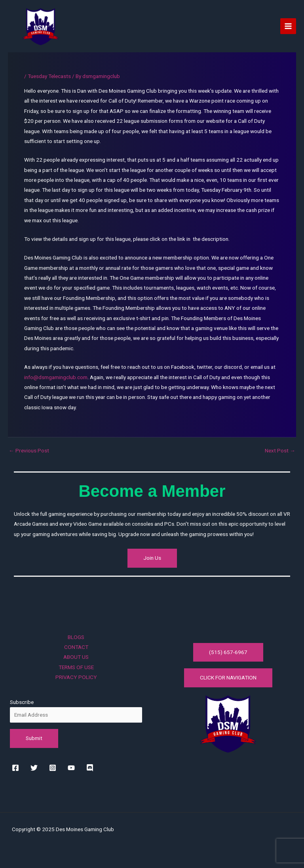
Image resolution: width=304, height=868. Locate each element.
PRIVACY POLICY (76, 677)
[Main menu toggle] (288, 26)
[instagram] (54, 767)
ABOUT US (76, 657)
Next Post (280, 451)
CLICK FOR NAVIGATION (228, 677)
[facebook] (17, 767)
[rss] (91, 767)
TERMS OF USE (76, 667)
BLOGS (76, 637)
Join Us (152, 558)
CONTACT (76, 647)
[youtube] (73, 767)
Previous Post (29, 451)
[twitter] (35, 767)
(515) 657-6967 (228, 652)
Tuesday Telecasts (49, 76)
